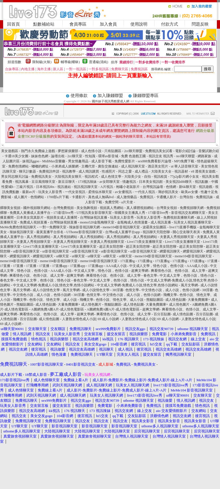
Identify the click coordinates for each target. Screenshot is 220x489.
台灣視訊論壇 (153, 187)
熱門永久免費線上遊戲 (38, 151)
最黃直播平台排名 (50, 232)
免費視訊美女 (41, 177)
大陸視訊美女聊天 (68, 177)
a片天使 (127, 202)
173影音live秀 (63, 213)
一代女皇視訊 (75, 192)
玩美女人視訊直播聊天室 (192, 222)
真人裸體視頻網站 (140, 208)
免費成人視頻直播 (33, 222)
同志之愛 (125, 171)
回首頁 (13, 24)
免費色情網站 (18, 166)
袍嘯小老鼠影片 (128, 187)
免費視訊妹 (204, 197)
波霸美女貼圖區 (154, 227)
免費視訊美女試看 (158, 151)
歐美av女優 (189, 192)
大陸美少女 (132, 177)
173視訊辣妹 (87, 182)
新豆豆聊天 (66, 182)
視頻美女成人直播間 (61, 217)
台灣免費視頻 (63, 208)
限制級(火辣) (42, 62)
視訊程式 (91, 177)
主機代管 (88, 166)
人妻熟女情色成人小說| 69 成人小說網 (90, 319)
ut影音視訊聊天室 (26, 251)
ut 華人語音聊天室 (184, 166)
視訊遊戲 (205, 187)
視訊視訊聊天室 (86, 187)
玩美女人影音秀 (50, 192)
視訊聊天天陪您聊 (156, 232)
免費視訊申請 (49, 171)
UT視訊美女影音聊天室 (94, 213)
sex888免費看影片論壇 (154, 161)
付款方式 (169, 24)
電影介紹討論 (185, 151)
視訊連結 (64, 187)
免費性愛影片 (125, 161)
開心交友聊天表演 (186, 232)
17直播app (59, 266)
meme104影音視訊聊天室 (121, 227)
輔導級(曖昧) (70, 62)
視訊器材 (181, 171)
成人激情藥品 (127, 197)
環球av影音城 (108, 156)
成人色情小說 (91, 151)
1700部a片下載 (58, 197)
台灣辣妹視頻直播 (63, 222)
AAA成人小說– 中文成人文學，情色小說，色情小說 (145, 266)
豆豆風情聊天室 (43, 182)
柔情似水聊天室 (100, 192)
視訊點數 (201, 182)
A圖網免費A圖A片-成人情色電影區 (57, 309)
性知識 (90, 156)
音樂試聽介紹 (208, 151)
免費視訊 (146, 197)
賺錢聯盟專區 (145, 95)
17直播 (212, 261)
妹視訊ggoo (30, 161)
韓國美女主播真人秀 (130, 213)
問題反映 (200, 24)
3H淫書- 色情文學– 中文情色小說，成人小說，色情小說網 (155, 290)
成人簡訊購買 (89, 171)
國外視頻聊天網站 (36, 208)
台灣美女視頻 (166, 208)
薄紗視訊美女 (168, 192)
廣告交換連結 (108, 166)
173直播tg (127, 261)
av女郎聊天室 (110, 182)
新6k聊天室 (187, 187)
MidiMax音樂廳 (53, 161)
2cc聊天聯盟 (133, 151)
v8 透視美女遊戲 (203, 171)
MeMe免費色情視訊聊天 (18, 227)
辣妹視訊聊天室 (21, 232)
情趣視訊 (129, 182)
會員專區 (77, 24)
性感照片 (108, 171)
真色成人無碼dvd (101, 197)
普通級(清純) (98, 62)
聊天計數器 (27, 171)
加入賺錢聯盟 (110, 95)
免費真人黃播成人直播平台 (30, 213)
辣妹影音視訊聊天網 (84, 227)
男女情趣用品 (78, 161)
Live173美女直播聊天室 (144, 242)
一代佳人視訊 (145, 192)
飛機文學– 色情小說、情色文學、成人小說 (45, 300)
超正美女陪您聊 (111, 246)
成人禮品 (141, 171)
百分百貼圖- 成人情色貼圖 (173, 314)
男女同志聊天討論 (14, 177)
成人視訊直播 (161, 222)
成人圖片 (21, 197)
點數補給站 (43, 24)
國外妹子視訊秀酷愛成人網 (110, 101)
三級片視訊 (24, 187)
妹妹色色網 (39, 156)
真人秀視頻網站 (38, 237)
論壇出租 (58, 156)
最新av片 (28, 192)
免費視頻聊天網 (192, 208)
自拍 (147, 177)
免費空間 (112, 202)
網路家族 (204, 156)
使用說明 (138, 24)
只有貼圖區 (112, 151)
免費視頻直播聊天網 (178, 217)
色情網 (171, 187)
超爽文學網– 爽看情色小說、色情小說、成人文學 (168, 271)
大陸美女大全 (161, 171)
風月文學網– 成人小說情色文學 (36, 290)
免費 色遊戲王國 (133, 156)
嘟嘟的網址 (39, 166)
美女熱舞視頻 (87, 208)
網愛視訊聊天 (170, 251)
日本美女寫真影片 (30, 217)
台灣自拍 (186, 197)
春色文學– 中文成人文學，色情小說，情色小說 (178, 275)
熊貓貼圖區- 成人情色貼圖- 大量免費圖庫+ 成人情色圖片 (58, 304)
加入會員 (108, 24)
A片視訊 (106, 187)
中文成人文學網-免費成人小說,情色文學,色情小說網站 (53, 285)
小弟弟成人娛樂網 (65, 166)
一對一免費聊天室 (52, 227)
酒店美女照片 (158, 166)
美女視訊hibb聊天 (179, 182)
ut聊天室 (62, 256)
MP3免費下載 (184, 161)
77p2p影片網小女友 (184, 177)
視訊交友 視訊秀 (161, 156)
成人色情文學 (111, 177)
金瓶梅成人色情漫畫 (132, 222)
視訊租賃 (160, 177)
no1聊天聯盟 (185, 156)
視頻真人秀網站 (112, 208)
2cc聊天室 (74, 156)
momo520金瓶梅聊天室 (97, 222)
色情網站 (37, 197)
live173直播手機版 (182, 227)
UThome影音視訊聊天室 (84, 232)
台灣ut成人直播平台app (122, 232)
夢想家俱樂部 (68, 151)
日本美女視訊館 (151, 182)
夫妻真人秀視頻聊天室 (177, 237)
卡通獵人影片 (166, 197)
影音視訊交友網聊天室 (188, 213)
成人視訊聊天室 (133, 166)
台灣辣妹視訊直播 (93, 217)
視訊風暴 (22, 182)
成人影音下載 (101, 161)
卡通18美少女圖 (16, 156)
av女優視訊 (123, 192)
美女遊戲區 (9, 151)
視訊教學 (69, 171)
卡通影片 (78, 197)
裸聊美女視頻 (10, 208)
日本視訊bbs (45, 187)
